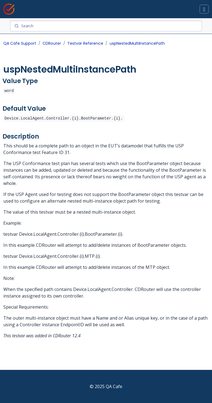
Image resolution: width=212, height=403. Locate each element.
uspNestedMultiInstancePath (137, 43)
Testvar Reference (85, 43)
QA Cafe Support (19, 43)
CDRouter (52, 43)
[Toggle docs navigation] (204, 9)
